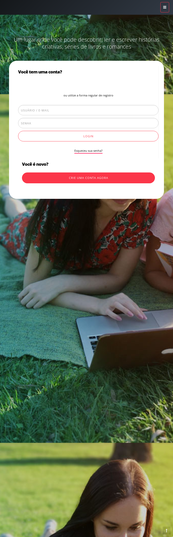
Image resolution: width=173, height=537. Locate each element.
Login (88, 136)
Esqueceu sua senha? (88, 151)
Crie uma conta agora (88, 178)
